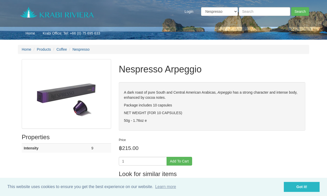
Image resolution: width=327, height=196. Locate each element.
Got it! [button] (301, 187)
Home (30, 33)
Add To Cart (179, 161)
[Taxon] (219, 11)
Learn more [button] (165, 186)
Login (189, 11)
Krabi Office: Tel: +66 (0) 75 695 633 (71, 33)
